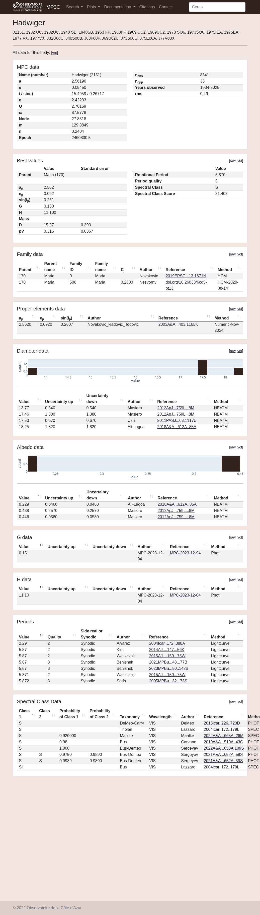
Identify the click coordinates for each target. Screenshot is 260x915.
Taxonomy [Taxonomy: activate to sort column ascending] (130, 717)
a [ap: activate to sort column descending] (21, 318)
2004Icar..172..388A (167, 643)
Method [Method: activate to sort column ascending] (225, 270)
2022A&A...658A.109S (224, 748)
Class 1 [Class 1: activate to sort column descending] (24, 714)
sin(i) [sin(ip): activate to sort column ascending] (66, 318)
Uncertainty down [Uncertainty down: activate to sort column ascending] (97, 399)
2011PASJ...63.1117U (177, 420)
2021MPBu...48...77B (168, 662)
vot (54, 53)
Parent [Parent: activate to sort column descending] (25, 270)
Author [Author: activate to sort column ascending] (145, 270)
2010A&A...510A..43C (223, 742)
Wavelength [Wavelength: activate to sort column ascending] (160, 717)
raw (232, 161)
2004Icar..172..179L (221, 729)
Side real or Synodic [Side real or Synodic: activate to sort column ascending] (92, 634)
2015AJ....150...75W (167, 656)
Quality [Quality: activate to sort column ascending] (54, 637)
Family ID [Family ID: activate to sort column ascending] (76, 267)
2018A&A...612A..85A (176, 427)
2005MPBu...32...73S (168, 681)
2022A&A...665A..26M (223, 736)
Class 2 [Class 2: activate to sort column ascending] (44, 714)
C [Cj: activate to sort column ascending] (123, 270)
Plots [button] (92, 7)
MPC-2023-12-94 (185, 553)
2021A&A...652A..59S (223, 754)
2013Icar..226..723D (222, 723)
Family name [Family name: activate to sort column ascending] (101, 267)
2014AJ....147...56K (167, 649)
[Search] (217, 7)
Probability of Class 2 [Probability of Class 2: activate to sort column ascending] (100, 714)
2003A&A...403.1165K (178, 324)
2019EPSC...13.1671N (185, 276)
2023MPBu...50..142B (169, 668)
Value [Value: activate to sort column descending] (24, 402)
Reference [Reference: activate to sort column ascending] (175, 270)
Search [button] (73, 7)
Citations (147, 7)
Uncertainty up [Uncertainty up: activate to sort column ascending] (59, 402)
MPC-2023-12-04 (185, 595)
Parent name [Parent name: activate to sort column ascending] (50, 267)
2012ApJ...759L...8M (175, 408)
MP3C (53, 7)
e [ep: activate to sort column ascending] (42, 318)
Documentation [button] (118, 7)
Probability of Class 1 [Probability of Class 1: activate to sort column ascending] (69, 714)
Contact (166, 7)
